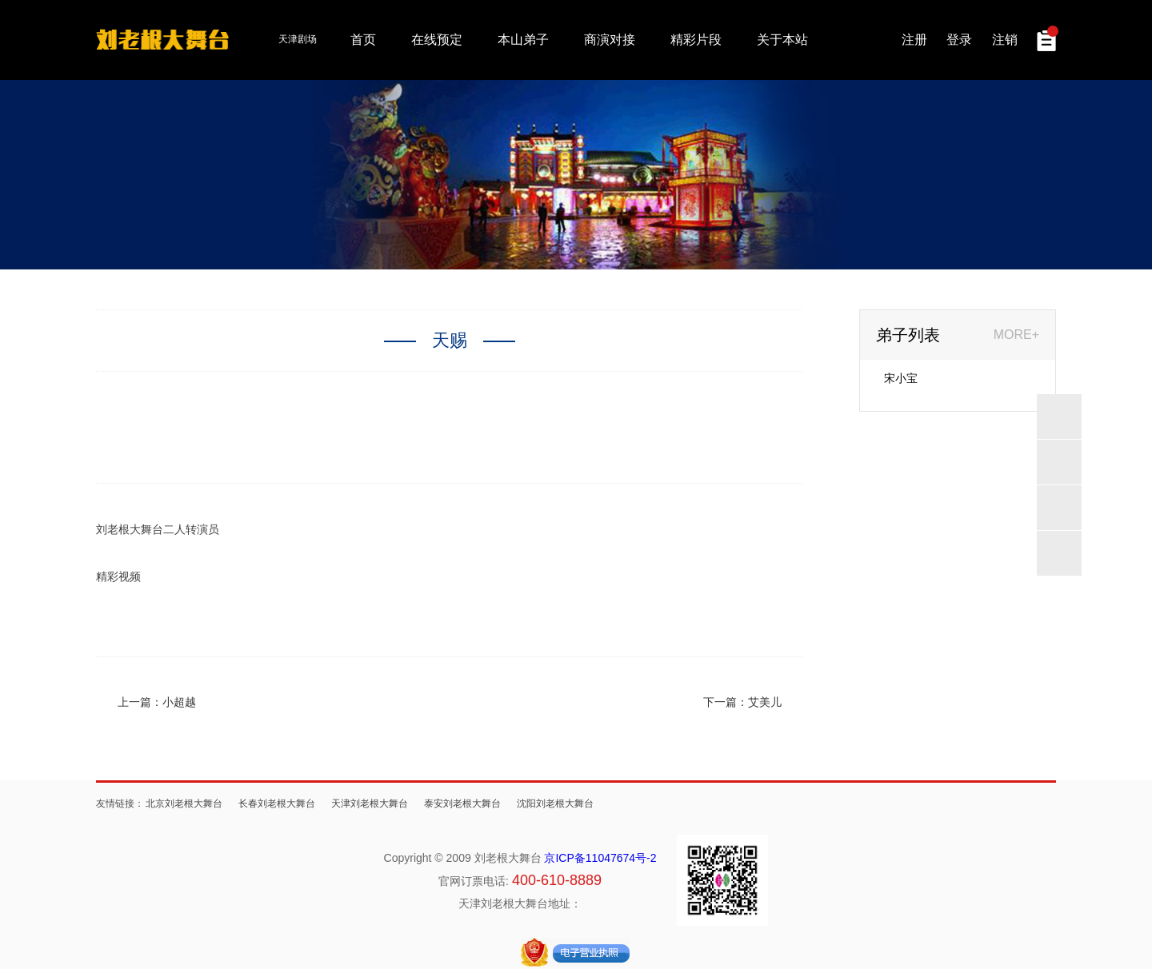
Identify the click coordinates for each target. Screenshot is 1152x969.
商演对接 (609, 39)
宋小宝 (901, 378)
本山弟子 (523, 39)
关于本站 (782, 39)
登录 (959, 39)
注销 (1005, 39)
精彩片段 (696, 39)
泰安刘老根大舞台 (462, 803)
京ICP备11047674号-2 (600, 857)
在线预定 (436, 39)
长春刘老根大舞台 (276, 803)
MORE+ (1016, 334)
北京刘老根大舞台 (184, 803)
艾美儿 (765, 702)
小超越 (179, 702)
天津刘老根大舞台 (369, 803)
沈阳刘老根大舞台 (555, 803)
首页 (363, 39)
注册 (914, 39)
